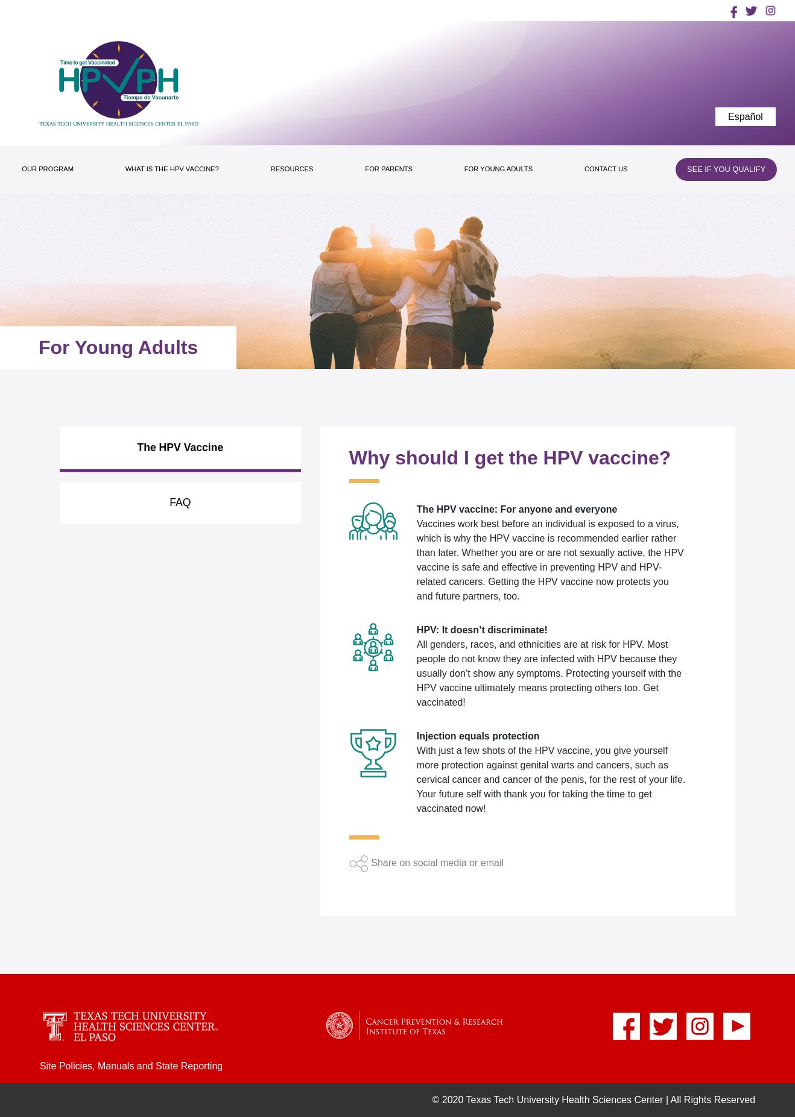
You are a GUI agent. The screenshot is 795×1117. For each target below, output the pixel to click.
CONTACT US (606, 168)
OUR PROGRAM (48, 168)
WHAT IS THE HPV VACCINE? (172, 168)
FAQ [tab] (180, 502)
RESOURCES (292, 168)
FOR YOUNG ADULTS (498, 168)
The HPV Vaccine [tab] (180, 447)
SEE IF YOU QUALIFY (726, 169)
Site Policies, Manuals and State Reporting (131, 1066)
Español (745, 117)
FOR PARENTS (389, 168)
